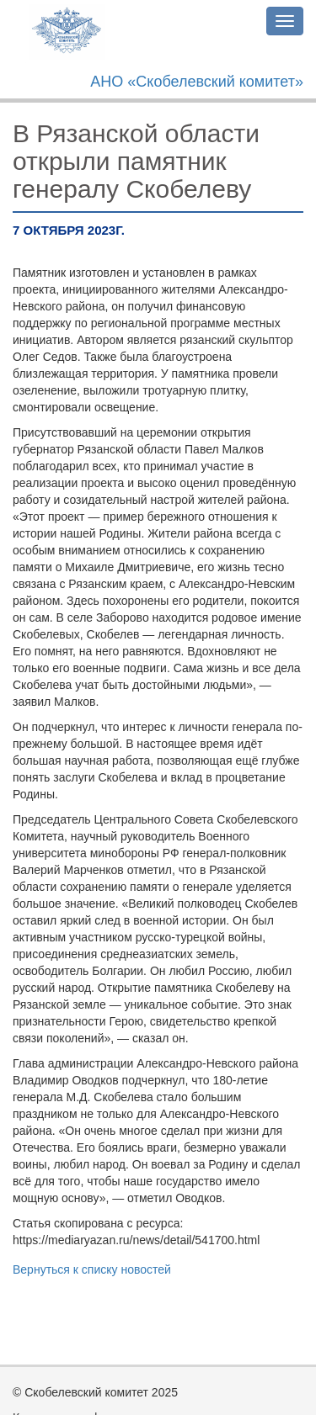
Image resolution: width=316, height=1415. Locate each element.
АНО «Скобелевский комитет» (196, 81)
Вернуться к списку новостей (92, 1269)
